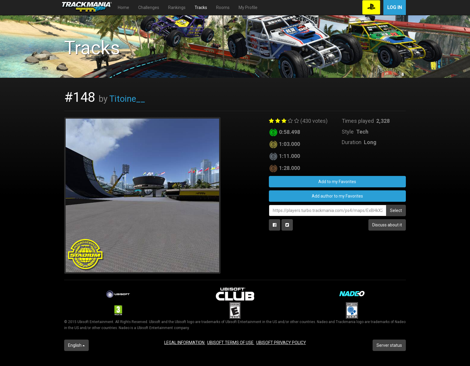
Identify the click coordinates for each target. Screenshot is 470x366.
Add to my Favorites (337, 181)
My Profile (248, 7)
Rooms (223, 7)
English (76, 345)
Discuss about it (387, 224)
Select (396, 210)
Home (123, 7)
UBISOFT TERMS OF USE (230, 342)
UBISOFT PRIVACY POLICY (281, 342)
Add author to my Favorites (337, 196)
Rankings (177, 7)
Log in (394, 7)
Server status (389, 345)
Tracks (201, 7)
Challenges (148, 7)
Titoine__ (127, 99)
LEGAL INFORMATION (184, 342)
